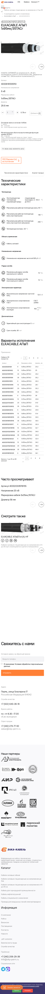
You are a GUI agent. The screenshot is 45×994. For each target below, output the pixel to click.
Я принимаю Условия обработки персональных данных (23, 665)
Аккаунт (34, 2)
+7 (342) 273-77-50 (10, 726)
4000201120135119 (8, 432)
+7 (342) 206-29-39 (10, 956)
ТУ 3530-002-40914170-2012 (13, 149)
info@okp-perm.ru (10, 959)
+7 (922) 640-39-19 (10, 704)
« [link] (21, 358)
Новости (4, 934)
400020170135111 (8, 403)
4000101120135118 (8, 428)
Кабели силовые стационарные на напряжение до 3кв (21, 880)
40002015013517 (7, 388)
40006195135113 (7, 410)
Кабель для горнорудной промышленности (18, 890)
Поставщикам (6, 926)
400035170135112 (8, 406)
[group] (22, 48)
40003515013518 (7, 392)
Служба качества (8, 946)
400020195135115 (8, 417)
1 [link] (25, 358)
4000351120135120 (8, 435)
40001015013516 (7, 385)
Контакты (5, 930)
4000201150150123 (8, 446)
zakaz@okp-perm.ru (10, 729)
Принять (16, 990)
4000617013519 (7, 396)
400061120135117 (8, 424)
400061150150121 (8, 439)
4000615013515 (7, 381)
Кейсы (3, 919)
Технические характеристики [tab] (16, 173)
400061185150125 (8, 453)
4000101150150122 (8, 442)
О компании (6, 915)
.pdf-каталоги (6, 939)
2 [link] (29, 358)
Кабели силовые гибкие (10, 875)
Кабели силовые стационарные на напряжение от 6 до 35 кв (21, 886)
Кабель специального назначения (14, 898)
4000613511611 (7, 367)
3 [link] (33, 358)
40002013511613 (7, 374)
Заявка (26, 2)
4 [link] (37, 358)
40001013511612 (7, 370)
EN (19, 2)
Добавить (36, 113)
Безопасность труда (9, 943)
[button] (32, 66)
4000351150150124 (8, 450)
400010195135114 (8, 414)
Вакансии (5, 922)
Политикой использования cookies (29, 986)
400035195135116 (8, 421)
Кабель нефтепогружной (11, 894)
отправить (7, 673)
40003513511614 (7, 378)
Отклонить (27, 990)
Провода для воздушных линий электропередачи (21, 902)
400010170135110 (8, 399)
